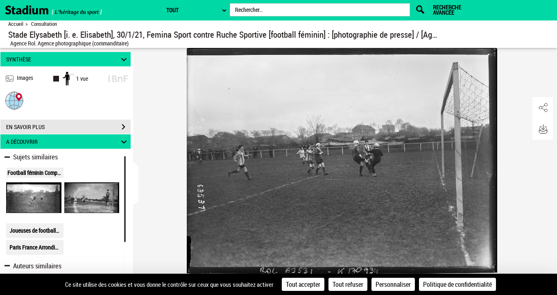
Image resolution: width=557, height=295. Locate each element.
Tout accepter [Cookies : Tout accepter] (303, 284)
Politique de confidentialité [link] (457, 284)
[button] (14, 100)
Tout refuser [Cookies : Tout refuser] (348, 284)
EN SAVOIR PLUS (68, 127)
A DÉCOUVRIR (67, 141)
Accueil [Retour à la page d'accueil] (15, 23)
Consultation (44, 23)
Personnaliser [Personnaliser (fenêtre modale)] (393, 284)
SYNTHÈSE (67, 59)
